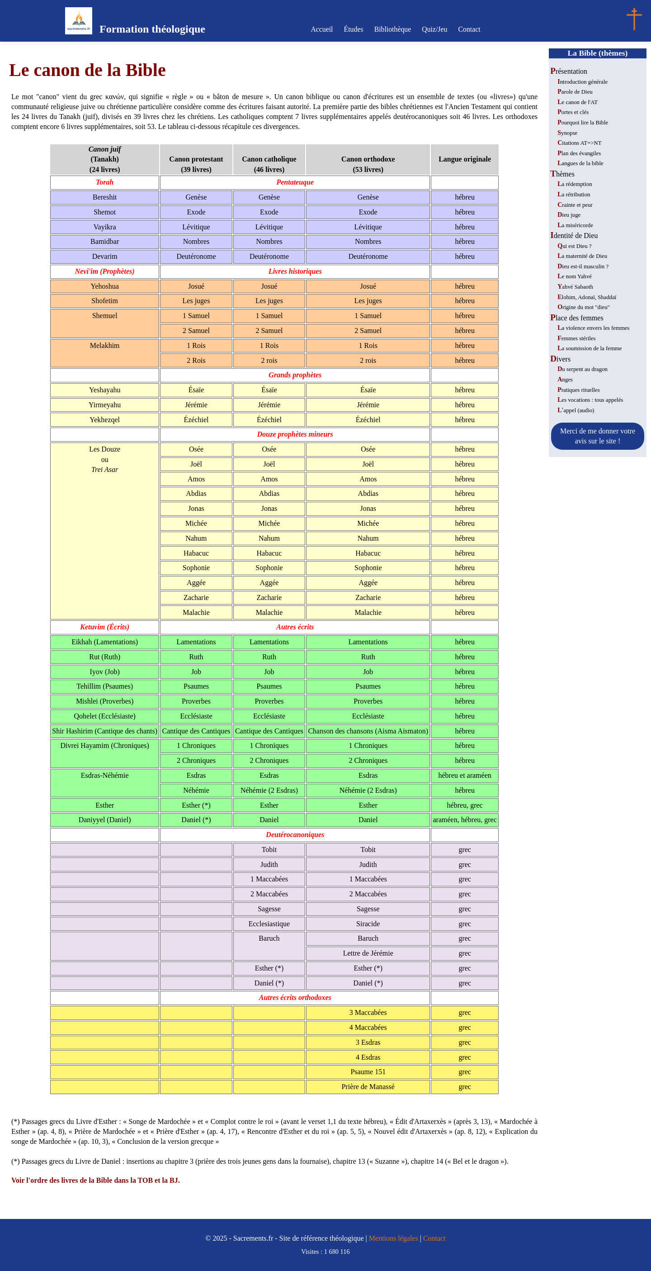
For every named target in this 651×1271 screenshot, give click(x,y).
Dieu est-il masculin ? (583, 266)
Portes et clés (573, 112)
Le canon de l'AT (577, 102)
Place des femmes (576, 318)
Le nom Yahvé (574, 276)
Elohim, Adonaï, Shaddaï (586, 297)
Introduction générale (582, 82)
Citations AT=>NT (579, 143)
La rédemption (574, 184)
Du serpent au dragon (582, 369)
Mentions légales (393, 1238)
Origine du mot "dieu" (583, 307)
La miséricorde (575, 225)
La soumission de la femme (589, 348)
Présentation (568, 71)
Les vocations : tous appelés (590, 400)
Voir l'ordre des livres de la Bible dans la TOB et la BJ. (95, 1180)
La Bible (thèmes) (598, 52)
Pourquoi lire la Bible (582, 122)
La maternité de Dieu (582, 256)
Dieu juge (568, 215)
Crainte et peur (575, 205)
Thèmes (562, 174)
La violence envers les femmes (593, 328)
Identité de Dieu (574, 235)
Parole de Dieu (575, 92)
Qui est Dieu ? (574, 246)
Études (355, 29)
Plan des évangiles (579, 153)
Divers (560, 359)
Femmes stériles (576, 338)
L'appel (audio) (575, 410)
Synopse (567, 133)
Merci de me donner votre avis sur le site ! (597, 436)
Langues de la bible (580, 163)
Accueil (324, 29)
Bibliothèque (392, 29)
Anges (565, 379)
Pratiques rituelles (578, 390)
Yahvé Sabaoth (575, 287)
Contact (467, 29)
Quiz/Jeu (433, 29)
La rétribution (573, 194)
